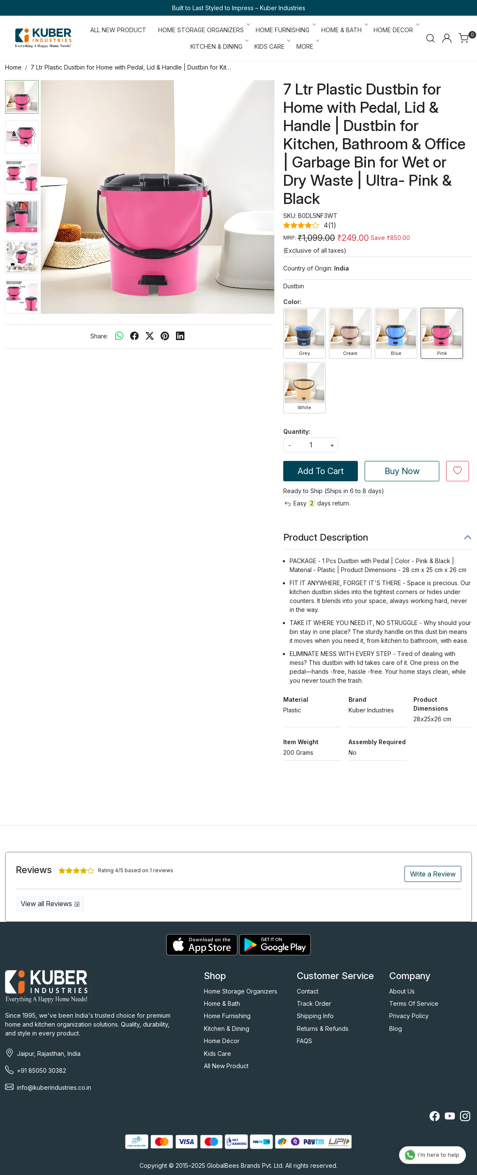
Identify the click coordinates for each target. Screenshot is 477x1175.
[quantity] (310, 445)
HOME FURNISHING (285, 29)
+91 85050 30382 (41, 1070)
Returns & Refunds (323, 1028)
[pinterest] (165, 336)
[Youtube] (450, 1117)
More (307, 46)
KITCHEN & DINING (219, 46)
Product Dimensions (430, 704)
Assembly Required (377, 741)
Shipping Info (315, 1015)
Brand (357, 699)
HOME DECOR (396, 29)
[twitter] (149, 336)
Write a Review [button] (433, 874)
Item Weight (300, 741)
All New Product (226, 1065)
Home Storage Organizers (240, 991)
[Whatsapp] (119, 336)
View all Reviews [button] (50, 903)
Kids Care (217, 1053)
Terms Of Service (413, 1003)
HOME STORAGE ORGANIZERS (203, 29)
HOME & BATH (344, 29)
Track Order (314, 1003)
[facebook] (134, 336)
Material (295, 699)
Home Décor (222, 1040)
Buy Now (402, 471)
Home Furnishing (227, 1015)
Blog (395, 1028)
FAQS (304, 1040)
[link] (430, 38)
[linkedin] (180, 336)
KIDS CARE (272, 46)
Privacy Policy (409, 1015)
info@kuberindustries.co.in (54, 1087)
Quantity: (296, 431)
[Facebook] (434, 1117)
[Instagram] (465, 1117)
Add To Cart (321, 471)
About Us (402, 991)
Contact (307, 991)
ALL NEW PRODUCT (118, 29)
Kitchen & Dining (226, 1028)
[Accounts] (447, 38)
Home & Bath (222, 1003)
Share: (99, 336)
